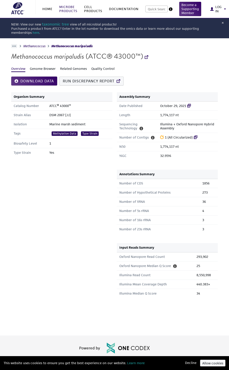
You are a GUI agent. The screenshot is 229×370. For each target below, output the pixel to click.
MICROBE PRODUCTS (68, 9)
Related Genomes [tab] (73, 68)
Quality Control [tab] (103, 68)
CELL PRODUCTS (93, 9)
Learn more (135, 363)
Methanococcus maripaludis (72, 46)
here (36, 32)
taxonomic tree (55, 24)
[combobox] (156, 9)
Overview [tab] (18, 68)
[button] (190, 9)
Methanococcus (34, 46)
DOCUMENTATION (124, 9)
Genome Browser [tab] (43, 68)
